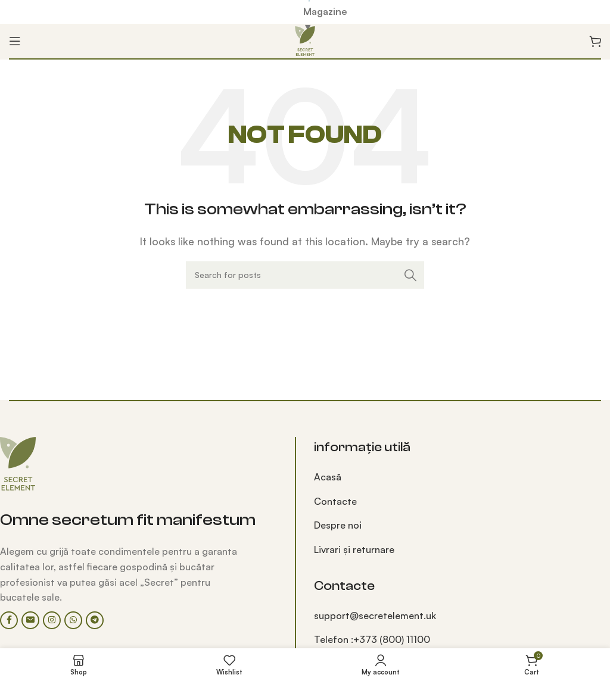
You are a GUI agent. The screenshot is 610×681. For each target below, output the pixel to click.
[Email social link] (30, 620)
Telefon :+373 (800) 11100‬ (372, 639)
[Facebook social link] (9, 620)
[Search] (305, 275)
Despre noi (338, 525)
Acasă (327, 477)
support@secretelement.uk (375, 615)
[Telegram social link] (95, 620)
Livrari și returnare (354, 549)
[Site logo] (305, 40)
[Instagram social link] (52, 620)
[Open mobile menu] (15, 41)
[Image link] (18, 462)
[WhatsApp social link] (73, 620)
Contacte (335, 501)
